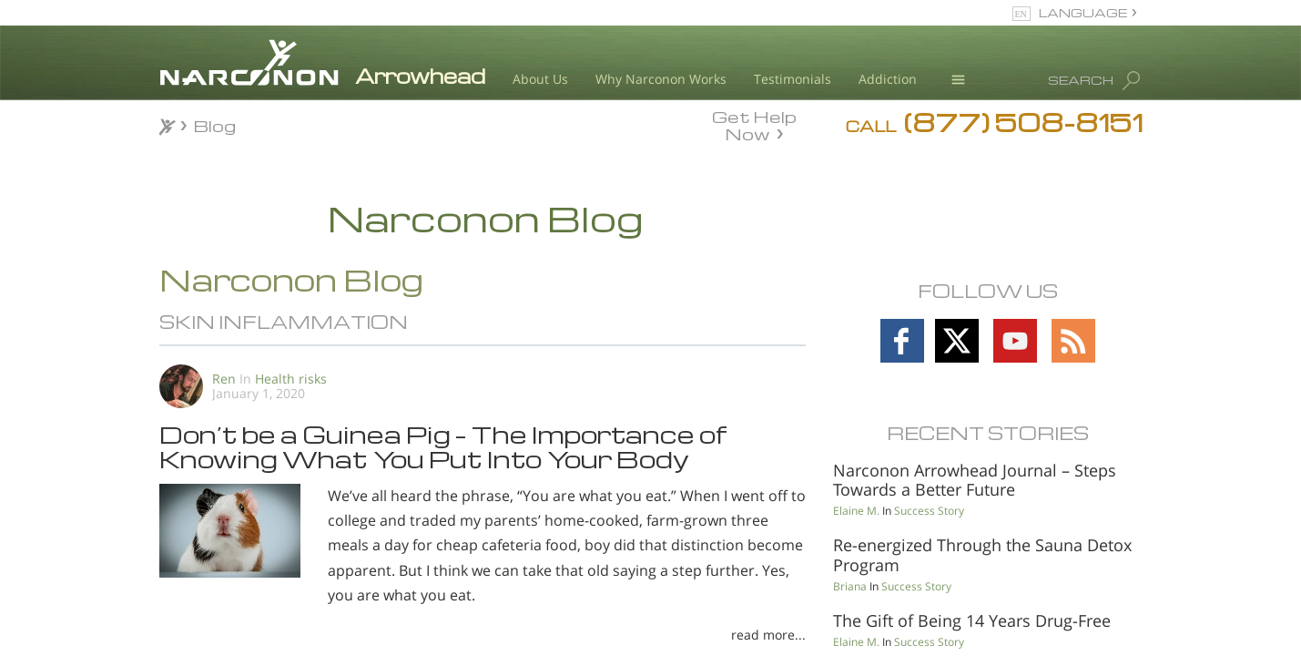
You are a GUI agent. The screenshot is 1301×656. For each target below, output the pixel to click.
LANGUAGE (1083, 12)
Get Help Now (754, 124)
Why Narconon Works (661, 78)
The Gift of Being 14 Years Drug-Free (972, 620)
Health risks (291, 378)
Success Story (929, 510)
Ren (224, 378)
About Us (540, 78)
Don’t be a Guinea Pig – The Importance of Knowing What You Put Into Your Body (443, 445)
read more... (768, 634)
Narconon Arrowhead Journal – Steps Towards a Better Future (974, 480)
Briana (850, 586)
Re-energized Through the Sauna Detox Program (982, 555)
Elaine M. (856, 510)
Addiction (888, 78)
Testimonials (792, 78)
